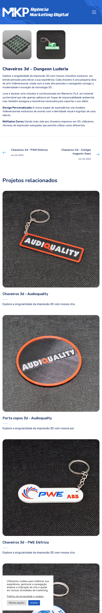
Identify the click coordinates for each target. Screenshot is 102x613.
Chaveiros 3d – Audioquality (25, 294)
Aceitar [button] (34, 603)
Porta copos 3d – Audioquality (27, 418)
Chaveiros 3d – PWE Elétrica (26, 542)
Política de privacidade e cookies (25, 596)
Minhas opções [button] (17, 603)
